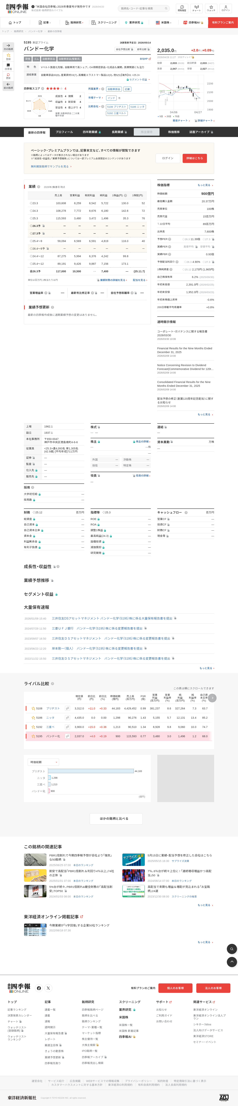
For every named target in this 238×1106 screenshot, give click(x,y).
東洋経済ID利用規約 (120, 1084)
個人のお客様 (175, 988)
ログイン (226, 8)
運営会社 (37, 1081)
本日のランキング (83, 865)
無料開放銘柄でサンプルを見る (50, 166)
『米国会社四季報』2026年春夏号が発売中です (63, 6)
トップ (15, 22)
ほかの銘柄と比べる (114, 818)
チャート (196, 8)
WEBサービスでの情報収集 (102, 1081)
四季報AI (193, 23)
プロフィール (64, 132)
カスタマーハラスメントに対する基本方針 (77, 1084)
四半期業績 (90, 132)
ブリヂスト (53, 708)
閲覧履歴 (182, 8)
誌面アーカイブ (199, 132)
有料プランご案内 (223, 22)
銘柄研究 (74, 23)
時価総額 (36, 762)
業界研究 (133, 22)
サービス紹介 (56, 1081)
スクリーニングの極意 (184, 896)
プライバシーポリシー (138, 1081)
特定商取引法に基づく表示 (190, 1081)
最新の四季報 (37, 132)
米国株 (163, 22)
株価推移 (174, 132)
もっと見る (204, 185)
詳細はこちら (194, 158)
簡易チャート (180, 120)
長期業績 (117, 132)
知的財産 (162, 1081)
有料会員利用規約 (149, 1084)
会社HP (144, 59)
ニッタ (50, 717)
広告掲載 (75, 1081)
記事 (45, 23)
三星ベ (50, 727)
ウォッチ (211, 8)
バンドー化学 (35, 31)
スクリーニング (104, 22)
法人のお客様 (213, 988)
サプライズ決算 (180, 861)
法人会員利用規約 (176, 1084)
